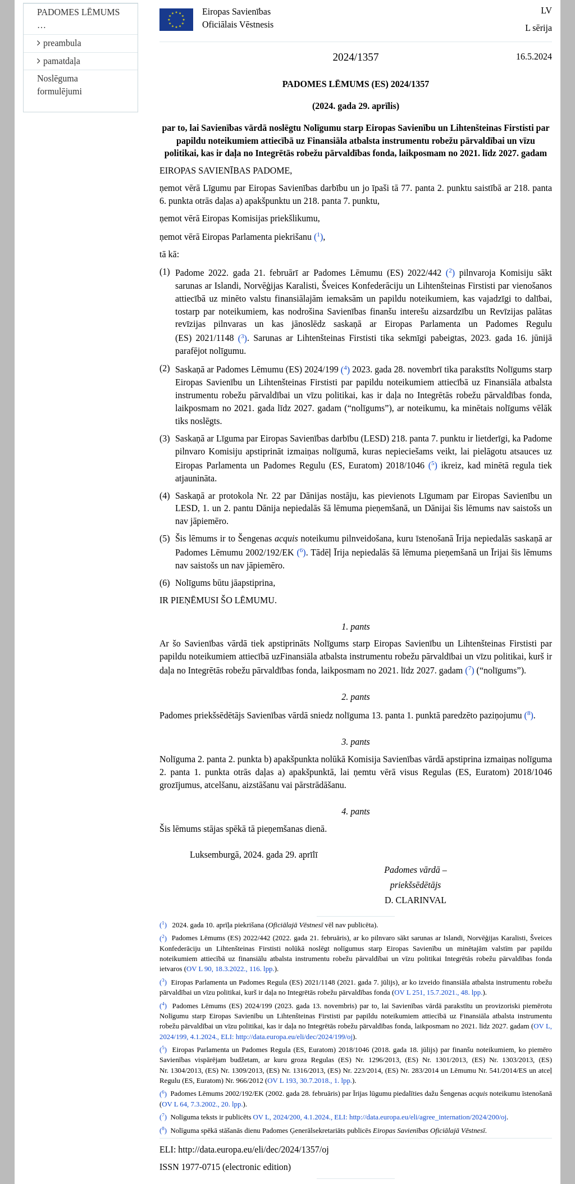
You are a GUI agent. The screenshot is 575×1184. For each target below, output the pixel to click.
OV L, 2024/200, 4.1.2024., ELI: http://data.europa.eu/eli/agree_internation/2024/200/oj (379, 1117)
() (318, 237)
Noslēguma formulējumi (59, 85)
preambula (59, 43)
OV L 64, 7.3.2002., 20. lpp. (202, 1104)
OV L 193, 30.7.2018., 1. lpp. (309, 1081)
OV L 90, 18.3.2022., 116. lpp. (230, 969)
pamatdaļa (58, 61)
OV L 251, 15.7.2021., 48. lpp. (438, 992)
